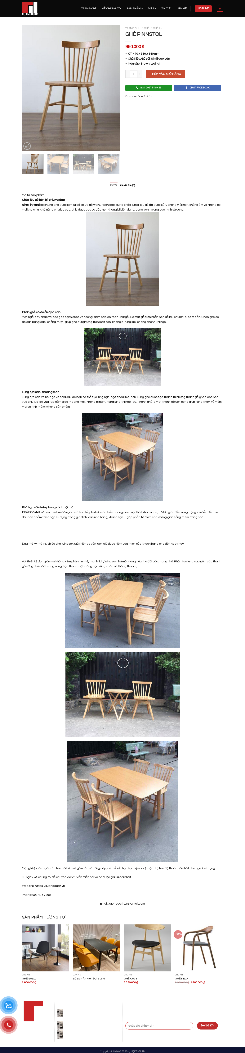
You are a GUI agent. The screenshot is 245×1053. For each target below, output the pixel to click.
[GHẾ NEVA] (198, 948)
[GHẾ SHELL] (45, 948)
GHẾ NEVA (181, 978)
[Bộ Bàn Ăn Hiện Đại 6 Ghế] (96, 948)
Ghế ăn (158, 28)
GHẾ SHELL (29, 978)
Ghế (146, 28)
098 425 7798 (41, 894)
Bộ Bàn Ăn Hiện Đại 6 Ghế (89, 978)
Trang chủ (89, 8)
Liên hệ (182, 8)
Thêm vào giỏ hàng (165, 73)
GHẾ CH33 (130, 978)
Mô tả (113, 185)
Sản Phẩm (135, 8)
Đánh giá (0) (127, 185)
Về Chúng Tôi (111, 8)
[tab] (113, 186)
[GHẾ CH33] (147, 948)
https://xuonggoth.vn (49, 885)
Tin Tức (166, 8)
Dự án (152, 8)
